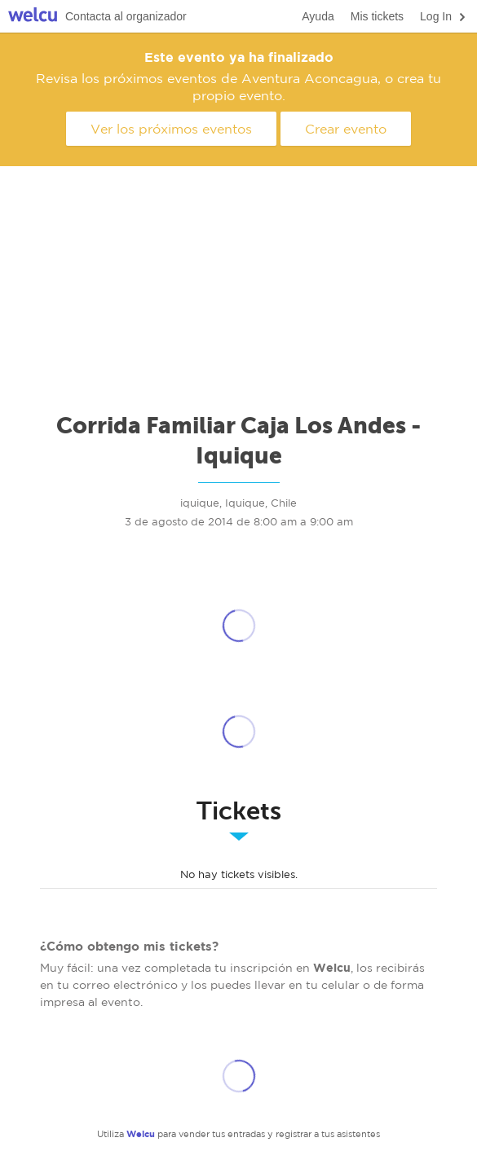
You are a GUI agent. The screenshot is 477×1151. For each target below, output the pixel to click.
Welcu (32, 16)
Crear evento (345, 128)
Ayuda (317, 16)
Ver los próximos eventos (171, 128)
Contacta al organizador (126, 16)
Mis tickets (377, 16)
